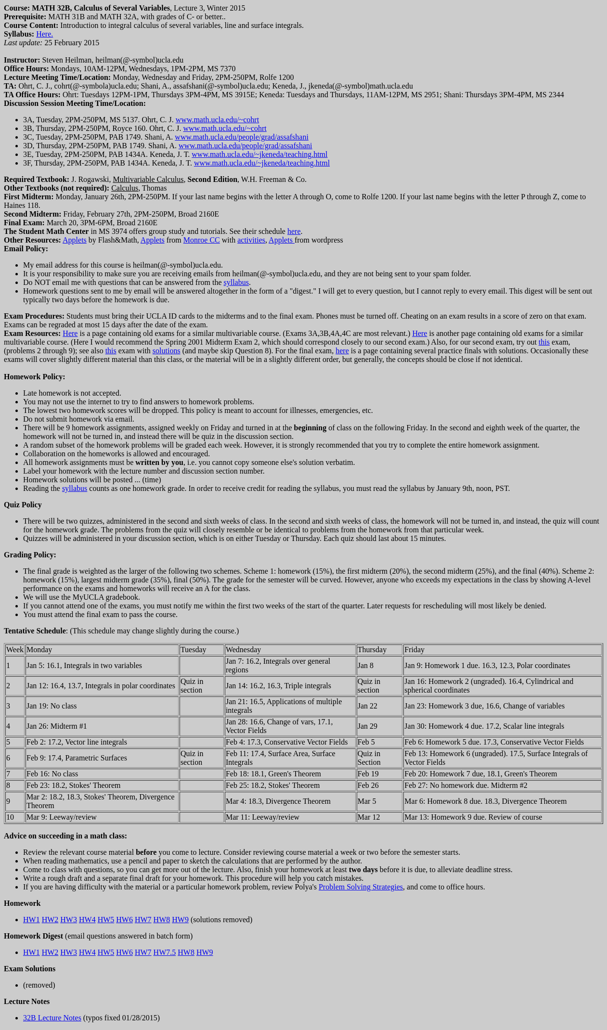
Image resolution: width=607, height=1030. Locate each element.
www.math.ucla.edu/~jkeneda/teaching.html (259, 154)
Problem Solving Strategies (361, 887)
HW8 (162, 919)
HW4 (87, 919)
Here (70, 333)
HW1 (31, 919)
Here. (44, 34)
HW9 (180, 919)
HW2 (50, 919)
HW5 (106, 919)
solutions (167, 351)
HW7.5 (165, 952)
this (544, 342)
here (294, 231)
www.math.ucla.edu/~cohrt (217, 120)
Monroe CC (201, 240)
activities (251, 240)
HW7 (143, 919)
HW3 (68, 919)
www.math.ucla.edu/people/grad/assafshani (242, 137)
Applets (75, 240)
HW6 (124, 919)
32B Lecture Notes (52, 1018)
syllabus (235, 282)
